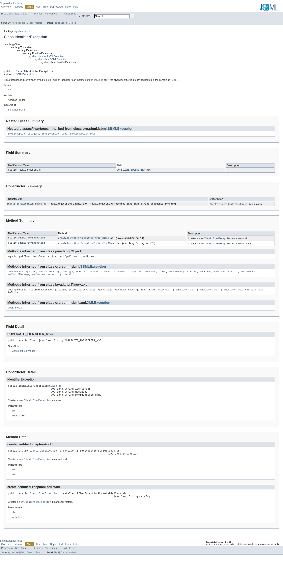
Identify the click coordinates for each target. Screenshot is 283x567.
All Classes (70, 13)
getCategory (15, 275)
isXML (162, 275)
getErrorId (15, 312)
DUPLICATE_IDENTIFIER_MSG (134, 172)
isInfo (105, 275)
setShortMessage (18, 278)
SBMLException (26, 75)
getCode (31, 275)
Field (22, 23)
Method (38, 23)
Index (68, 6)
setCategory (176, 275)
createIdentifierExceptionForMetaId (82, 246)
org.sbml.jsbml (22, 31)
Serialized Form (16, 111)
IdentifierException (20, 206)
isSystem (135, 275)
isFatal (93, 275)
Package (18, 6)
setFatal (219, 275)
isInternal (119, 275)
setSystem (38, 278)
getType (68, 275)
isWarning (149, 275)
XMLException (98, 307)
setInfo (233, 275)
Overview (6, 6)
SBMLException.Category (23, 135)
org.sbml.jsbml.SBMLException (50, 59)
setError (205, 275)
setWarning (54, 278)
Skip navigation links (11, 3)
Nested (15, 23)
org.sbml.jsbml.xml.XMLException (46, 56)
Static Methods (37, 232)
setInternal (248, 275)
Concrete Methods (62, 232)
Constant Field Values (23, 356)
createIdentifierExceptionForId (79, 240)
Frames (38, 13)
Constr (30, 23)
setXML (68, 278)
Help (75, 6)
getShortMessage (49, 275)
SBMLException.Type (83, 135)
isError (81, 275)
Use (38, 6)
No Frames (51, 13)
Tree (45, 6)
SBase (38, 206)
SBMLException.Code (54, 135)
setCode (192, 275)
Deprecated (56, 6)
